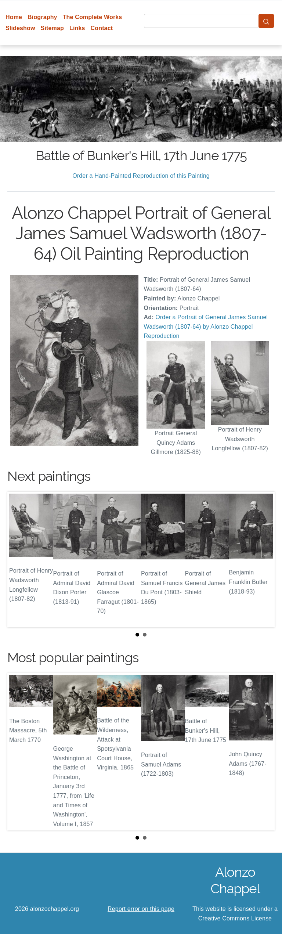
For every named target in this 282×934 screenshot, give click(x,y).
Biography (42, 17)
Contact (102, 28)
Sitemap (52, 28)
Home (14, 17)
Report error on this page (141, 909)
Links (77, 28)
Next (263, 560)
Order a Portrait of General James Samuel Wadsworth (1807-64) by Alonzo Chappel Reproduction (206, 326)
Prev (19, 560)
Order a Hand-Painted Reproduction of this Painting (141, 176)
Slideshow (20, 28)
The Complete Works (92, 17)
